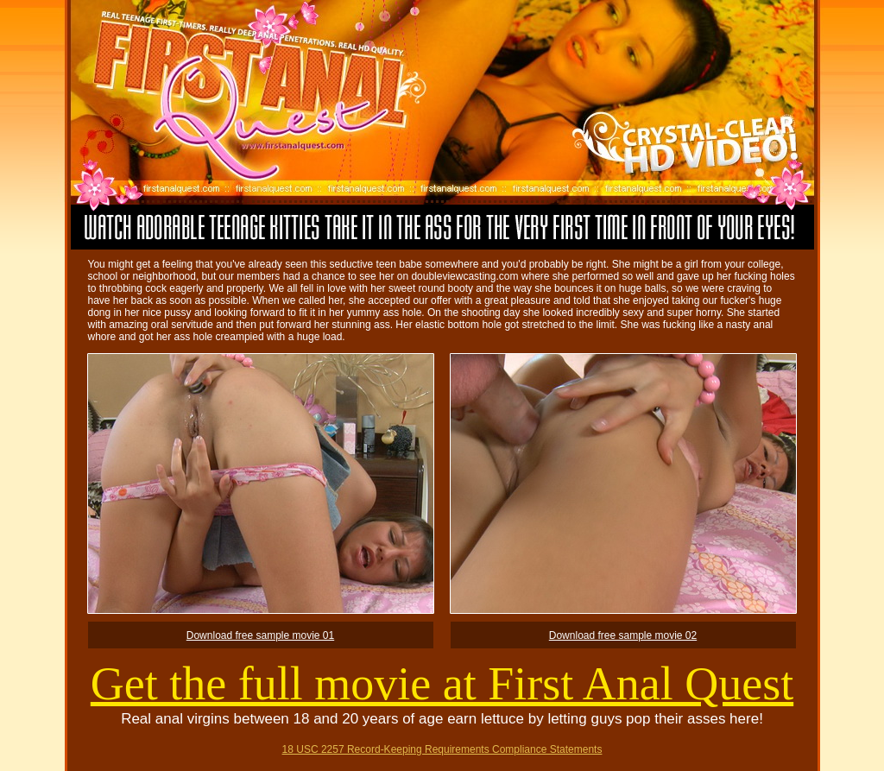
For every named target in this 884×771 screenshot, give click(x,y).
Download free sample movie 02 (623, 635)
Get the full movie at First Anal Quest (442, 684)
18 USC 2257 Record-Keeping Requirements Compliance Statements (442, 749)
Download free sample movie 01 (260, 635)
